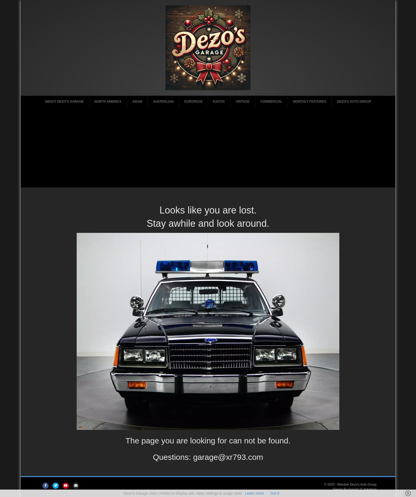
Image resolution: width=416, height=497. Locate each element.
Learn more (254, 493)
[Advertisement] (208, 148)
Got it (274, 493)
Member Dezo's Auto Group (356, 484)
